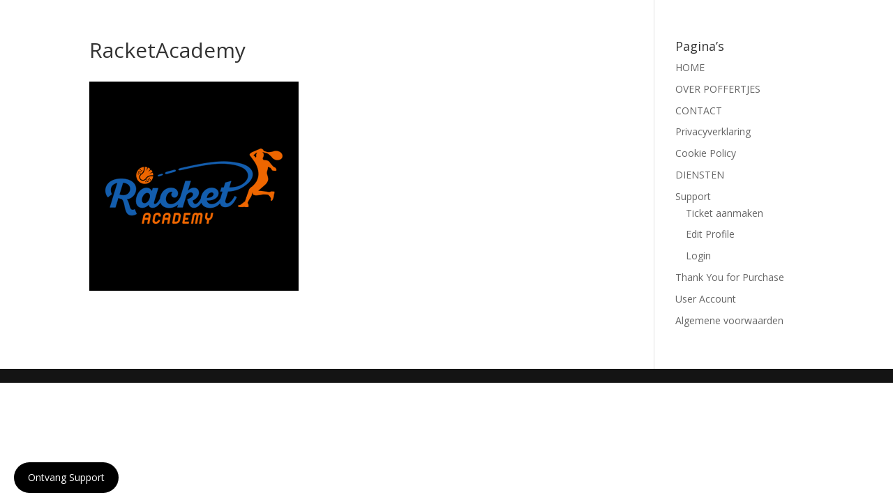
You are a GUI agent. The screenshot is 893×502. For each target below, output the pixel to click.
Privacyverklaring (713, 131)
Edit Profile (710, 234)
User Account (705, 298)
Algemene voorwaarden (729, 320)
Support (693, 196)
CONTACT (698, 110)
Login (698, 255)
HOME (690, 67)
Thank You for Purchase (729, 277)
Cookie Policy (705, 153)
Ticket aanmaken (724, 213)
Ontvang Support (66, 477)
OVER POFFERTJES (717, 89)
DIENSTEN (699, 174)
